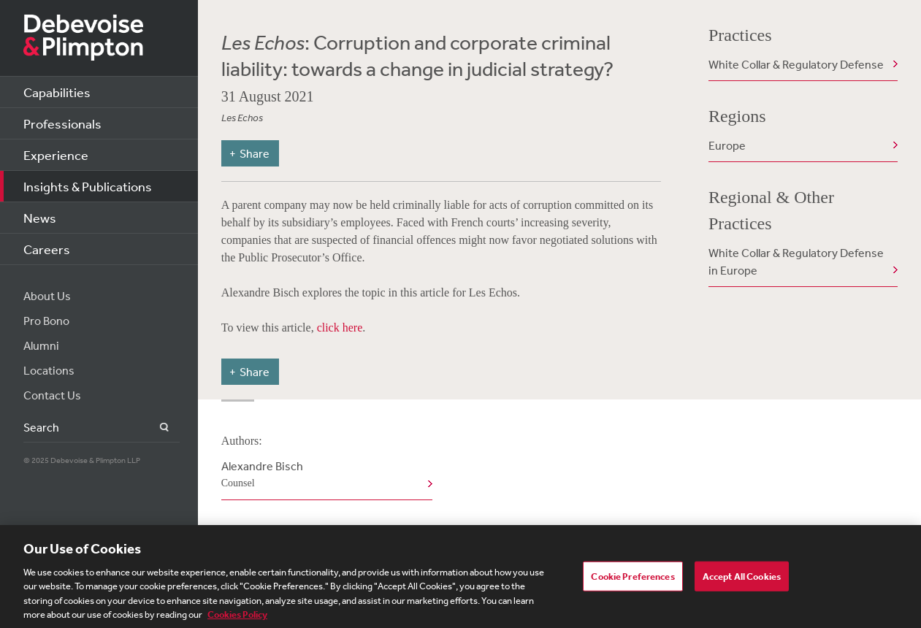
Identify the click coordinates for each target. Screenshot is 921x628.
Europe (727, 145)
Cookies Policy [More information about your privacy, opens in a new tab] (237, 618)
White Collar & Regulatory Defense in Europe (796, 261)
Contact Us (52, 395)
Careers (46, 249)
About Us (47, 295)
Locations (48, 370)
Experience (55, 155)
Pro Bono (46, 320)
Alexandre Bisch (324, 475)
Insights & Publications (87, 186)
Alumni (41, 345)
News (39, 218)
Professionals (62, 123)
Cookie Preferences (632, 579)
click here (340, 327)
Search (156, 427)
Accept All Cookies (742, 579)
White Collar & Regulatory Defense (796, 64)
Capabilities (57, 92)
